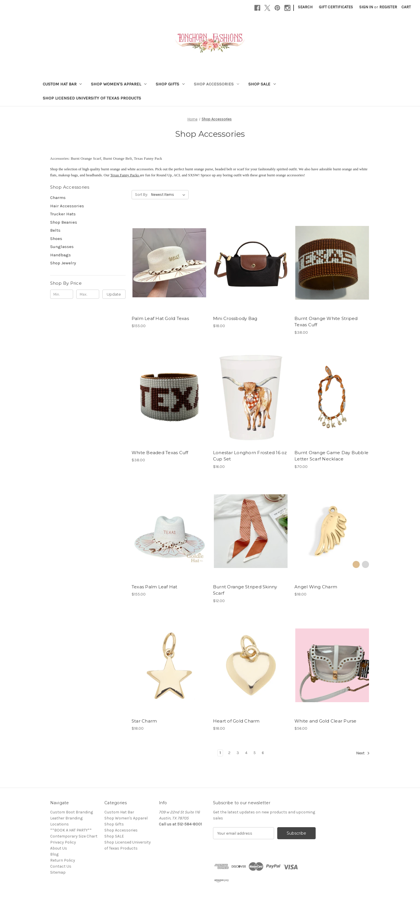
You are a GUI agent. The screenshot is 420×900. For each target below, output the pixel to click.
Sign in (366, 7)
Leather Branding (66, 818)
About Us (58, 848)
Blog (54, 854)
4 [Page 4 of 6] (246, 752)
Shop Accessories (216, 84)
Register (388, 7)
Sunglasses (62, 246)
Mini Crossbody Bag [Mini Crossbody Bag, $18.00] (235, 318)
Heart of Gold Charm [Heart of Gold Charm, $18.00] (236, 721)
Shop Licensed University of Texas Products (92, 98)
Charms (58, 197)
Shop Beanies (63, 222)
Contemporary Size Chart (73, 836)
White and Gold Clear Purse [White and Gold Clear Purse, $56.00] (325, 721)
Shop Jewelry (63, 262)
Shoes (56, 238)
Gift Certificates (336, 7)
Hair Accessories (67, 205)
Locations (59, 824)
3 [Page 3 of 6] (238, 752)
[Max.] (87, 294)
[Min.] (61, 294)
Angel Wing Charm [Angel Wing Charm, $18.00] (315, 586)
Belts (55, 230)
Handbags (60, 254)
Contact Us (60, 866)
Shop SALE (262, 84)
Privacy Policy (63, 842)
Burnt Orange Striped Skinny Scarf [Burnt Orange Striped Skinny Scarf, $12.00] (245, 590)
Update (114, 294)
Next (363, 753)
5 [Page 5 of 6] (254, 752)
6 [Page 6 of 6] (263, 752)
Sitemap (58, 872)
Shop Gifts (170, 84)
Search (305, 7)
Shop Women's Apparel (118, 84)
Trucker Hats (63, 213)
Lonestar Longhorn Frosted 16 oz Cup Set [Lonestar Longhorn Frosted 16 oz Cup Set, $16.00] (250, 456)
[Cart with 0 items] (406, 7)
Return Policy (62, 860)
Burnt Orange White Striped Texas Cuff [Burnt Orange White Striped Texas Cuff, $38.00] (326, 322)
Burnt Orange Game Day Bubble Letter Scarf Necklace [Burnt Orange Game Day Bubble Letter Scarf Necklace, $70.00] (331, 456)
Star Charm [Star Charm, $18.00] (144, 721)
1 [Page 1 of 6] (220, 752)
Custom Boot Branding (71, 812)
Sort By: (141, 194)
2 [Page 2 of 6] (229, 752)
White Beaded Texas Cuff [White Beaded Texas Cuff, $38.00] (160, 452)
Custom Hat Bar (62, 84)
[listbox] (169, 194)
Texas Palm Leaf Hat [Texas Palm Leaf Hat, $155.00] (154, 586)
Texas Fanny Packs (125, 175)
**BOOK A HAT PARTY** (71, 830)
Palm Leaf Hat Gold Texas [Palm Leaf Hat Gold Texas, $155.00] (160, 318)
